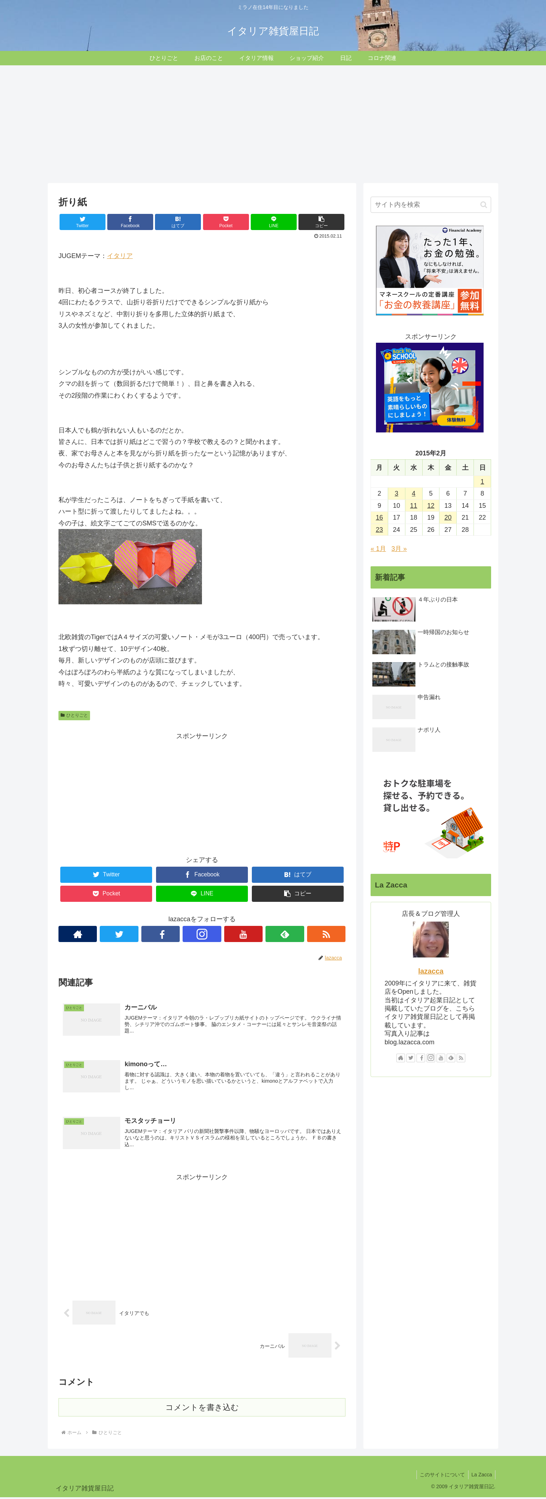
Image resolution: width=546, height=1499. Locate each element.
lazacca (430, 971)
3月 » (399, 548)
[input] (431, 205)
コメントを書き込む (202, 1409)
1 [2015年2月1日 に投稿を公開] (482, 481)
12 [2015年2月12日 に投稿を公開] (430, 505)
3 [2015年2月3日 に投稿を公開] (396, 493)
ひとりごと (74, 715)
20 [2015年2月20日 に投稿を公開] (448, 517)
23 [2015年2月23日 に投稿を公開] (379, 529)
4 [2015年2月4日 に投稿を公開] (413, 493)
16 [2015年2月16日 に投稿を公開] (379, 517)
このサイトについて (440, 1476)
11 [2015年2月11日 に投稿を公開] (413, 505)
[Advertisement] (273, 124)
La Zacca (481, 1476)
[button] (483, 205)
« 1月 (378, 548)
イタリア (120, 255)
